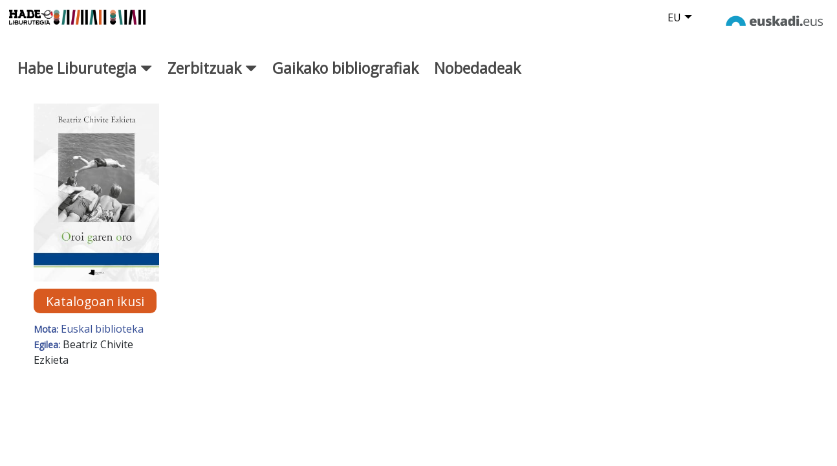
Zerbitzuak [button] (212, 77)
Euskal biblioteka (102, 338)
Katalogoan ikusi (95, 310)
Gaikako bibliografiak (345, 77)
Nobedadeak (477, 77)
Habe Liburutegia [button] (84, 77)
